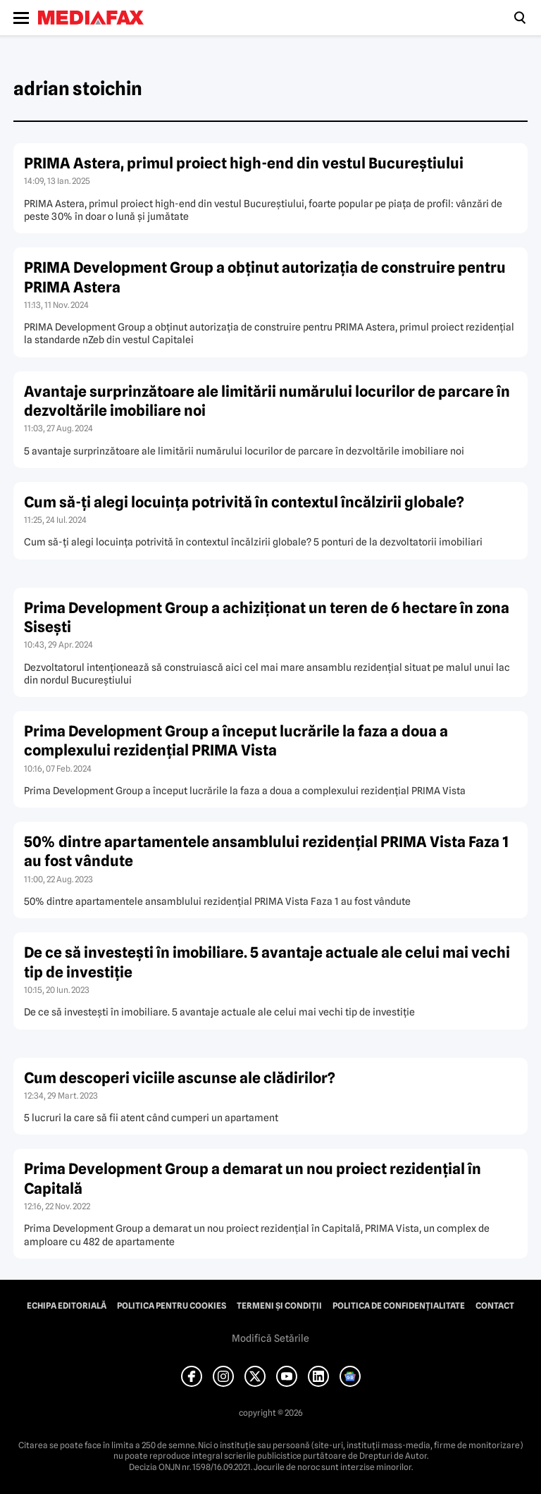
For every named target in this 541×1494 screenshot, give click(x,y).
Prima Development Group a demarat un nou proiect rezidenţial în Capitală (252, 1178)
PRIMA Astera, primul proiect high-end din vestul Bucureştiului (244, 163)
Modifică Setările (270, 1338)
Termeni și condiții (279, 1306)
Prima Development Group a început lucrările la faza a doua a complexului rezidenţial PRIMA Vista (236, 740)
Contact (494, 1306)
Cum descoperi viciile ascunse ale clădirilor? (179, 1078)
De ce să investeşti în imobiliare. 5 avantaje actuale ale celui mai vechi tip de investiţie (267, 962)
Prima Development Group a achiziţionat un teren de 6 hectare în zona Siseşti (266, 617)
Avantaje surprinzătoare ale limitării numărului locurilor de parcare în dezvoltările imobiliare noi (267, 401)
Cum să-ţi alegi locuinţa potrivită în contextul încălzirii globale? (244, 502)
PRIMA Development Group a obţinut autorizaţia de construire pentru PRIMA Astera (265, 277)
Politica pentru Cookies (171, 1306)
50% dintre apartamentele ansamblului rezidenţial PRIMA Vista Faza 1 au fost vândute (266, 851)
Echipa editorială (66, 1306)
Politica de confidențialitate (398, 1306)
